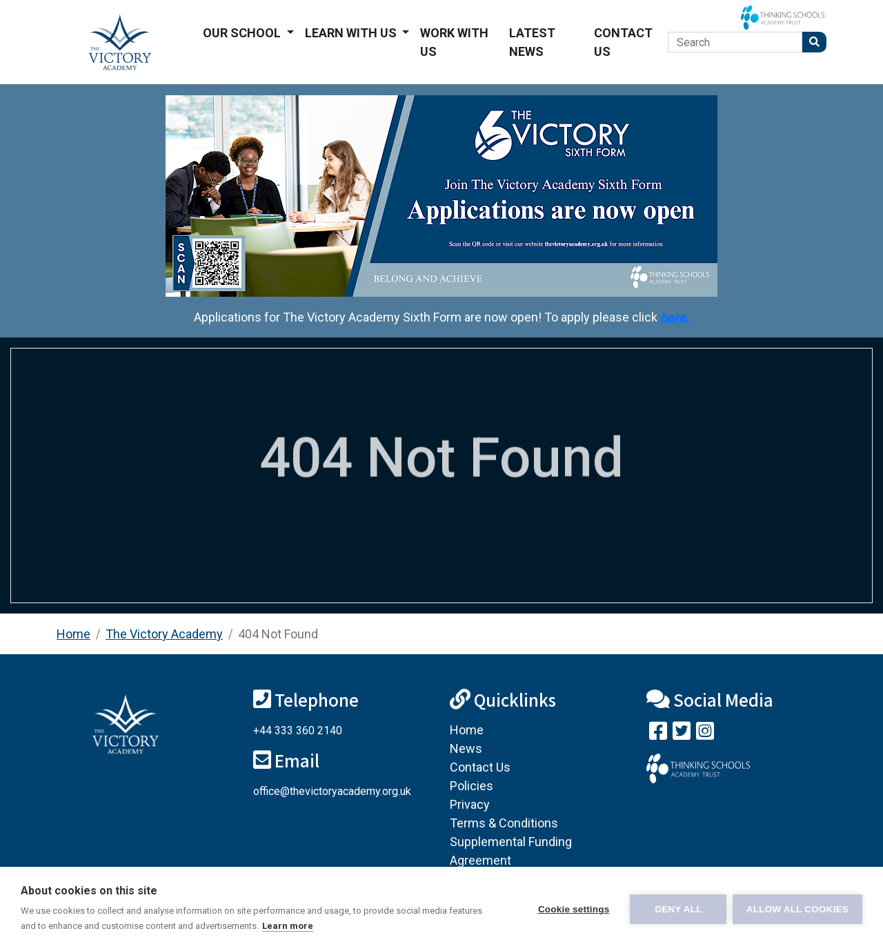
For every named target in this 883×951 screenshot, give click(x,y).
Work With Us (454, 42)
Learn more (287, 926)
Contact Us (623, 42)
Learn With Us (352, 33)
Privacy (470, 804)
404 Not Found (278, 634)
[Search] (735, 42)
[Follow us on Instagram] (705, 734)
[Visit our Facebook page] (658, 734)
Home (73, 634)
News (466, 748)
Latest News (532, 42)
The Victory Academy (164, 634)
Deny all (677, 909)
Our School (243, 33)
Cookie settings (572, 909)
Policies (471, 785)
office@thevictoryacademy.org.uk (332, 791)
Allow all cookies (797, 909)
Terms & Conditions (504, 823)
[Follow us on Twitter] (682, 734)
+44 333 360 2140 (297, 730)
